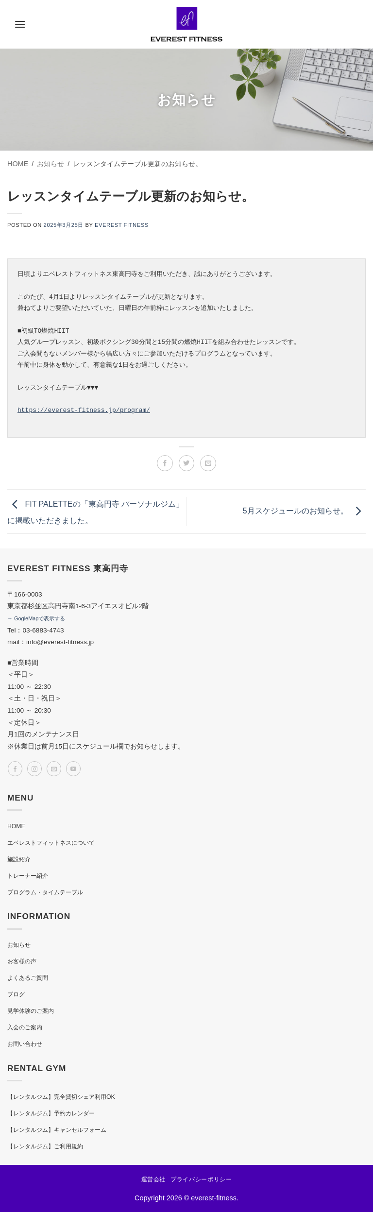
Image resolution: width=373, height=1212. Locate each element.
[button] (20, 24)
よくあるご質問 (27, 977)
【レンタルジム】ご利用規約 (45, 1146)
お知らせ (19, 944)
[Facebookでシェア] (165, 463)
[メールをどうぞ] (54, 768)
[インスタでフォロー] (34, 768)
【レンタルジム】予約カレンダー (51, 1113)
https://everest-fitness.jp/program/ (83, 410)
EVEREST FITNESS (122, 225)
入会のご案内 (24, 1027)
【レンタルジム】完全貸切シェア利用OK (61, 1096)
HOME (16, 826)
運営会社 (153, 1179)
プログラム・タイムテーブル (45, 892)
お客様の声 (21, 961)
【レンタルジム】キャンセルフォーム (56, 1130)
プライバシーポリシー (201, 1179)
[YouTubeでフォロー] (73, 768)
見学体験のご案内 (30, 1010)
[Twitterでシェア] (187, 463)
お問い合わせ (24, 1044)
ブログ (16, 994)
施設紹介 (19, 859)
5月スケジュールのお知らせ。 (304, 511)
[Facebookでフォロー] (15, 768)
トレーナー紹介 (27, 875)
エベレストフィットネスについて (51, 842)
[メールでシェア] (208, 463)
